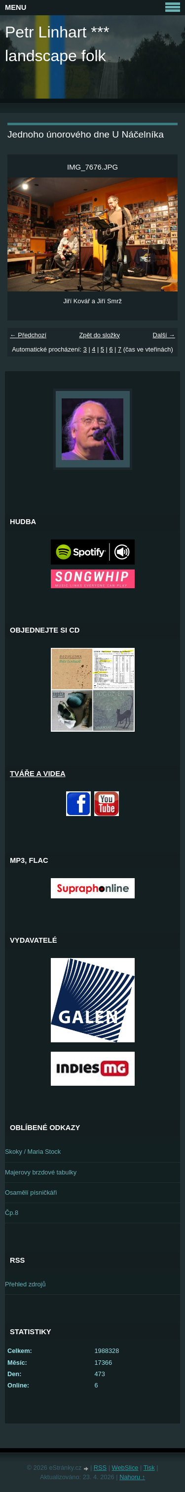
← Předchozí (28, 335)
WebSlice (125, 1467)
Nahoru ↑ (132, 1477)
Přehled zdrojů (25, 1284)
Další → (163, 335)
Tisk (149, 1467)
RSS (100, 1467)
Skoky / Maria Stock (33, 1151)
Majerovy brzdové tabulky (40, 1172)
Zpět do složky (99, 335)
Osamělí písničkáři (31, 1192)
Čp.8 (11, 1212)
